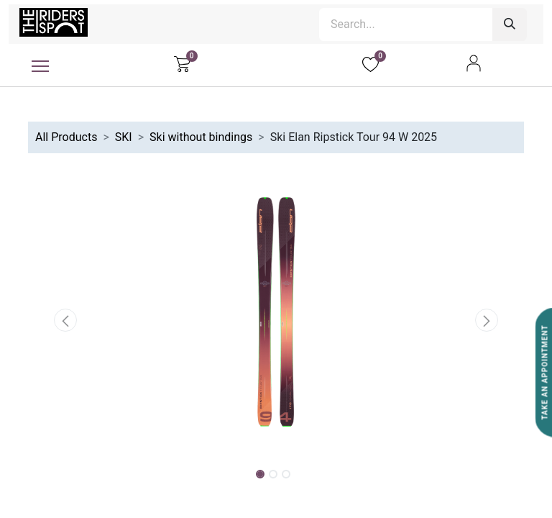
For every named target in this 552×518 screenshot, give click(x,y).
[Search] (509, 24)
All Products (66, 137)
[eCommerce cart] (182, 63)
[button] (65, 320)
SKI (123, 137)
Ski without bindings (201, 137)
